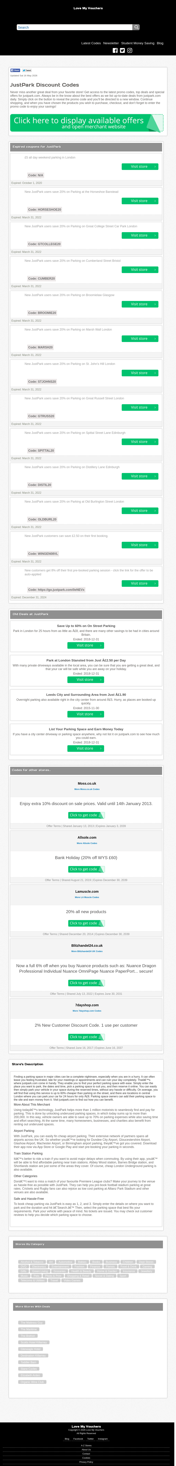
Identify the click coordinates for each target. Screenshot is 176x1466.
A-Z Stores (86, 1445)
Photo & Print (53, 1275)
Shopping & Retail (78, 1275)
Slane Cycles (29, 1368)
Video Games (72, 1280)
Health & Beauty (81, 1271)
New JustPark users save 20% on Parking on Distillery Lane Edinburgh (72, 467)
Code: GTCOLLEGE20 (44, 244)
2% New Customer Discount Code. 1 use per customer (86, 1025)
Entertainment (60, 1266)
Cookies (86, 1458)
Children (128, 1261)
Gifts (23, 1271)
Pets (36, 1275)
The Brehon (28, 1335)
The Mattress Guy (31, 1322)
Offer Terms (54, 826)
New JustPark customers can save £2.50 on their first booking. (66, 536)
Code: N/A (35, 175)
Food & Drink (129, 1266)
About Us (86, 1449)
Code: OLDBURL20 (42, 519)
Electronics (39, 1266)
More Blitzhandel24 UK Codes (87, 951)
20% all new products (86, 911)
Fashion (79, 1266)
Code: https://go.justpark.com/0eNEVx (56, 589)
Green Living (40, 1271)
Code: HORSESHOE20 (44, 209)
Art (51, 1261)
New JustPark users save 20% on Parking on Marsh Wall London (68, 329)
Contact (86, 1453)
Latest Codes (91, 43)
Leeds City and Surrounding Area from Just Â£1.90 (86, 694)
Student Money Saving (137, 43)
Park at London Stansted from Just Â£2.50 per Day (86, 660)
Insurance (129, 1271)
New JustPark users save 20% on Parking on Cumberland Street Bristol (72, 260)
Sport (123, 1275)
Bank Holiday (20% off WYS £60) (86, 857)
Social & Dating (104, 1275)
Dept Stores (146, 1261)
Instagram (103, 1439)
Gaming (147, 1266)
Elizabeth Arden (30, 1375)
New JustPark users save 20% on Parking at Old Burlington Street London (74, 501)
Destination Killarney (33, 1355)
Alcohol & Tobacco (32, 1261)
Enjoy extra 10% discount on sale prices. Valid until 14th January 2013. (86, 803)
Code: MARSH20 (40, 347)
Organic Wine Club (32, 1382)
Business (111, 1261)
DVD (23, 1266)
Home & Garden (107, 1271)
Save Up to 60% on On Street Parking (86, 626)
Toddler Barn (28, 1362)
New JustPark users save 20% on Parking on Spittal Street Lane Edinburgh (75, 433)
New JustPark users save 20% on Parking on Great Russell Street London (74, 398)
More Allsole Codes (87, 843)
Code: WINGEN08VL (43, 553)
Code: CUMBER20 (41, 278)
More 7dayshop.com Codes (87, 1011)
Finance (95, 1266)
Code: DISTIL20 (39, 485)
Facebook (78, 1439)
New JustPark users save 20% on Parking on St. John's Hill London (70, 364)
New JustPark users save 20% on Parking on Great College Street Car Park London (81, 226)
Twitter (90, 1439)
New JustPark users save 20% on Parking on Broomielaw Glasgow (69, 295)
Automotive (65, 1261)
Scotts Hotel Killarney (34, 1342)
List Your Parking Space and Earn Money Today (86, 729)
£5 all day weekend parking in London (50, 157)
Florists (110, 1266)
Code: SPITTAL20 (41, 450)
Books (96, 1261)
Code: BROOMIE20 (42, 313)
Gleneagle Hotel (30, 1349)
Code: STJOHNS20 (42, 381)
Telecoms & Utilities (33, 1280)
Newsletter (111, 43)
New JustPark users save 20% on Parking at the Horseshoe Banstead (71, 191)
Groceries (59, 1271)
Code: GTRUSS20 (41, 416)
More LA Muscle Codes (87, 897)
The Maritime (29, 1329)
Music (24, 1275)
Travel (54, 1280)
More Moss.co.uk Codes (87, 789)
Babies (82, 1261)
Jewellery (146, 1271)
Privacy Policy (86, 1462)
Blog (160, 43)
